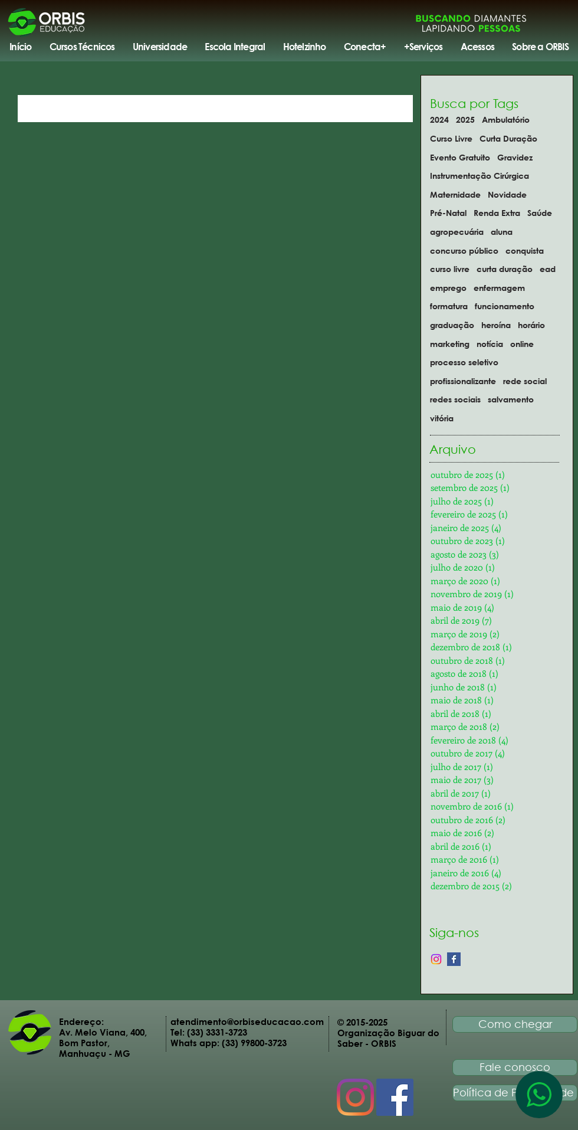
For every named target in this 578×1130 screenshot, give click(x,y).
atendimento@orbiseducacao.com (247, 1021)
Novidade (507, 194)
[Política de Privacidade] (514, 1093)
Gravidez (515, 157)
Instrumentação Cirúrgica (479, 176)
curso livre (449, 269)
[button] (81, 46)
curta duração (505, 269)
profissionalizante (463, 381)
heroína (496, 325)
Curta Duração (508, 138)
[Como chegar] (514, 1024)
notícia (490, 344)
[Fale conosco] (514, 1067)
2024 (439, 119)
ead (548, 269)
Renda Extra (497, 213)
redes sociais (455, 399)
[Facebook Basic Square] (454, 959)
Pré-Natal (448, 213)
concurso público (464, 250)
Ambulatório (506, 119)
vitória (442, 418)
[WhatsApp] (539, 1094)
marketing (449, 344)
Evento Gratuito (460, 157)
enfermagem (499, 288)
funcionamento (504, 306)
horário (531, 325)
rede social (525, 381)
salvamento (511, 399)
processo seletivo (464, 362)
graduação (452, 325)
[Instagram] (436, 959)
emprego (448, 288)
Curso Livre (451, 138)
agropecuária (457, 232)
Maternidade (455, 194)
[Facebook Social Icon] (394, 1097)
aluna (502, 232)
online (522, 344)
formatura (449, 306)
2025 (465, 119)
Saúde (539, 213)
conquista (524, 250)
